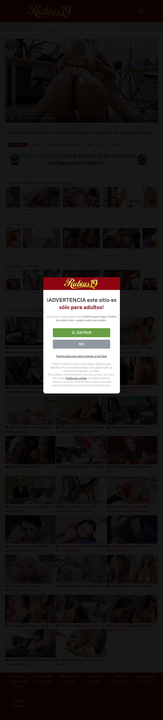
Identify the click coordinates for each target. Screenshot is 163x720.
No (81, 344)
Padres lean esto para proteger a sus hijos (81, 356)
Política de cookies (76, 378)
